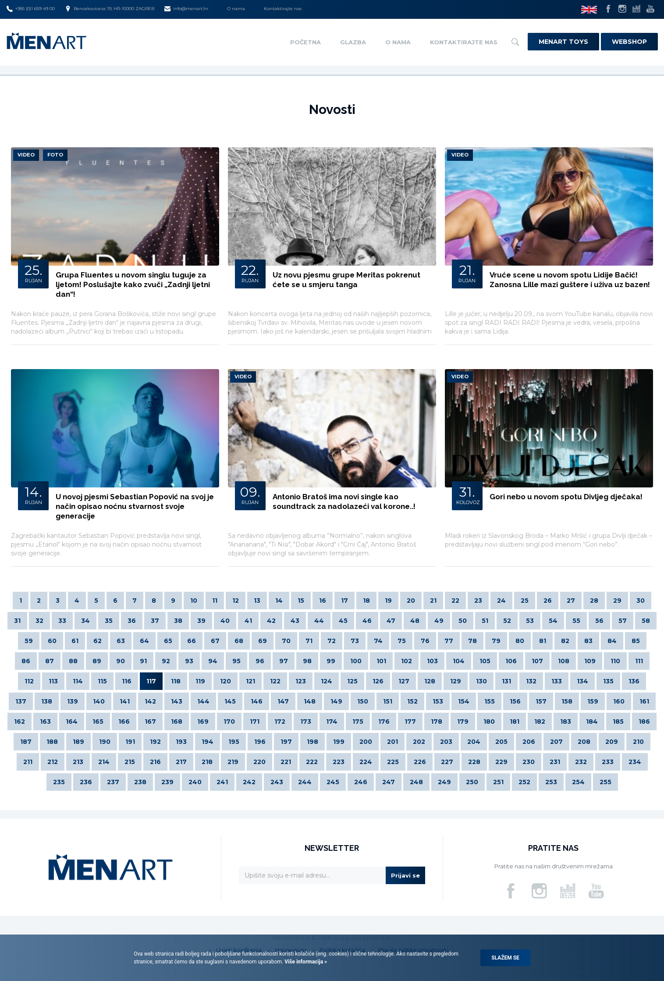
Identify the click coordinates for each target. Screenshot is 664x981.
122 (275, 681)
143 (176, 701)
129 (455, 681)
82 (565, 641)
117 (151, 681)
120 (225, 681)
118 (176, 681)
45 (343, 621)
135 (608, 681)
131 (506, 681)
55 (576, 621)
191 (130, 742)
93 (189, 661)
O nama (236, 8)
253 (551, 782)
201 (392, 742)
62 (97, 641)
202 (419, 742)
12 (235, 600)
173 (305, 721)
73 (355, 641)
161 (644, 701)
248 (416, 782)
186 (644, 721)
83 (588, 641)
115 (102, 681)
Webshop (629, 42)
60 (52, 641)
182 (539, 721)
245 (333, 782)
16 (322, 600)
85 (636, 641)
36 (132, 621)
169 (203, 721)
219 (232, 762)
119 (200, 681)
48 (414, 621)
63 (121, 641)
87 (49, 661)
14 (279, 600)
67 (215, 641)
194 (207, 742)
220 (259, 762)
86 (25, 661)
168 (176, 721)
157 (541, 701)
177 (410, 721)
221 (286, 762)
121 (250, 681)
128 (429, 681)
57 (622, 621)
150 (362, 701)
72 (331, 641)
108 (563, 661)
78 (472, 641)
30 (640, 600)
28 (594, 600)
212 (52, 762)
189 (78, 742)
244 (305, 782)
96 (260, 661)
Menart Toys (563, 42)
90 (120, 661)
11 (214, 600)
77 (448, 641)
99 (331, 661)
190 (104, 742)
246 (360, 782)
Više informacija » (305, 962)
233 (608, 762)
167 (150, 721)
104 (459, 661)
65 (168, 641)
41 (248, 621)
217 (181, 762)
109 (590, 661)
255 (605, 782)
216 (155, 762)
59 (29, 641)
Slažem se (505, 958)
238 (140, 782)
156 (515, 701)
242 (249, 782)
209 (611, 742)
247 (388, 782)
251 (498, 782)
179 (463, 721)
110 (615, 661)
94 (212, 661)
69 (262, 641)
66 (191, 641)
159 (592, 701)
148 (310, 701)
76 (425, 641)
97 (283, 661)
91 (143, 661)
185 (618, 721)
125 (352, 681)
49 (439, 621)
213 (78, 762)
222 (312, 762)
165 (97, 721)
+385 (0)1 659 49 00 (31, 9)
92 (166, 661)
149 (336, 701)
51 (485, 621)
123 (300, 681)
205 (501, 742)
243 (276, 782)
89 (96, 661)
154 (463, 701)
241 (222, 782)
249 (444, 782)
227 (447, 762)
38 (178, 621)
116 (126, 681)
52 (507, 621)
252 (524, 782)
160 (619, 701)
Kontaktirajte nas (283, 8)
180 (489, 721)
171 (254, 721)
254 (578, 782)
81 (542, 641)
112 (29, 681)
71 (308, 641)
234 (634, 762)
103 (432, 661)
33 (62, 621)
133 (556, 681)
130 (481, 681)
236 (86, 782)
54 (553, 621)
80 (519, 641)
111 (639, 661)
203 (446, 742)
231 (555, 762)
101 (381, 661)
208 (584, 742)
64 (144, 641)
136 (633, 681)
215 (129, 762)
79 (496, 641)
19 (388, 600)
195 (233, 742)
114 (78, 681)
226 (420, 762)
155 (489, 701)
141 (125, 701)
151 (387, 701)
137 (20, 701)
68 (238, 641)
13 (257, 600)
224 (365, 762)
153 (438, 701)
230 (528, 762)
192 (155, 742)
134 (582, 681)
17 (344, 600)
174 (331, 721)
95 (236, 661)
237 (113, 782)
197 (286, 742)
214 (104, 762)
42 (271, 621)
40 (225, 621)
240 (195, 782)
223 (338, 762)
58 (646, 621)
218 (207, 762)
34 (85, 621)
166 (124, 721)
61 (74, 641)
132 (531, 681)
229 (501, 762)
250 (472, 782)
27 (571, 600)
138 (46, 701)
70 (286, 641)
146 (257, 701)
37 (155, 621)
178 (436, 721)
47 (391, 621)
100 (356, 661)
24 (501, 600)
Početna (305, 42)
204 (473, 742)
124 (326, 681)
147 (283, 701)
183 (565, 721)
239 (167, 782)
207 (556, 742)
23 (478, 600)
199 (338, 742)
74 (378, 641)
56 (599, 621)
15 (301, 600)
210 (638, 742)
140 (99, 701)
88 (73, 661)
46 (367, 621)
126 (378, 681)
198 (312, 742)
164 (72, 721)
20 (411, 600)
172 (279, 721)
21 (433, 600)
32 (39, 621)
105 (484, 661)
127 (403, 681)
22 (455, 600)
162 (19, 721)
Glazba (353, 42)
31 (17, 621)
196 (260, 742)
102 (406, 661)
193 (181, 742)
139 (72, 701)
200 (365, 742)
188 (52, 742)
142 (150, 701)
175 (357, 721)
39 (201, 621)
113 (53, 681)
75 (402, 641)
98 (307, 661)
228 (474, 762)
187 (26, 742)
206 (528, 742)
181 (514, 721)
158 (566, 701)
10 (193, 600)
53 (530, 621)
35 (109, 621)
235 (59, 782)
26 (547, 600)
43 (295, 621)
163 (45, 721)
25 (525, 600)
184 (592, 721)
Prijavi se (405, 875)
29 (617, 600)
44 (319, 621)
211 (27, 762)
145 (230, 701)
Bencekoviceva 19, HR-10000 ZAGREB (109, 9)
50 (462, 621)
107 (537, 661)
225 (393, 762)
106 (511, 661)
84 (612, 641)
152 (412, 701)
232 (581, 762)
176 (384, 721)
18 (366, 600)
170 (229, 721)
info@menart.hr (186, 9)
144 (203, 701)
